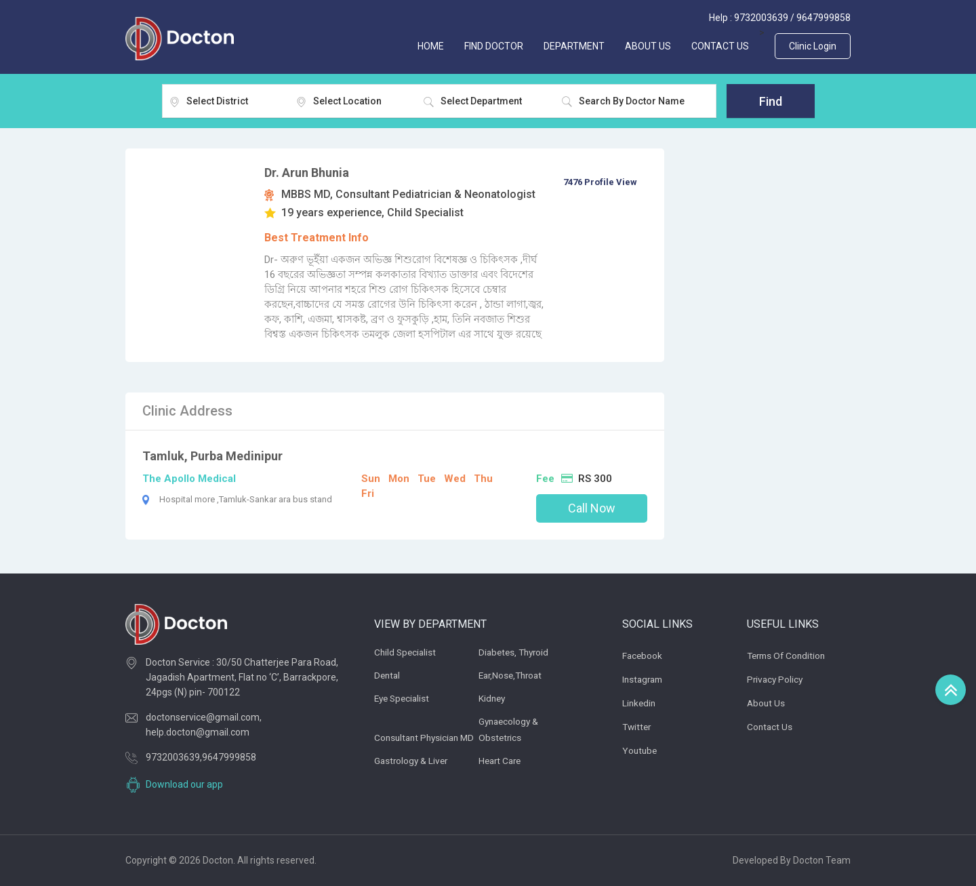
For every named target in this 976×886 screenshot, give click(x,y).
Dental (388, 675)
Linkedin (639, 703)
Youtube (640, 750)
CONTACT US (720, 46)
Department (574, 46)
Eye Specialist (403, 698)
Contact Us (770, 726)
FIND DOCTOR (493, 46)
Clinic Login (812, 46)
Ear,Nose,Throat (513, 675)
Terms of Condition (788, 655)
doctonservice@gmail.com (203, 717)
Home (431, 46)
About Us (766, 703)
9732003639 (761, 17)
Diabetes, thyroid (516, 652)
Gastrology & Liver (412, 760)
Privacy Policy (776, 679)
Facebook (643, 655)
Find (770, 101)
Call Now (591, 508)
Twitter (637, 726)
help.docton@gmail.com (197, 732)
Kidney (493, 698)
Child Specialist (406, 652)
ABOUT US (648, 46)
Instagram (644, 679)
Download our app (184, 784)
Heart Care (502, 760)
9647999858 (823, 17)
